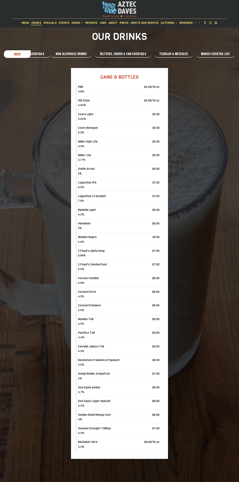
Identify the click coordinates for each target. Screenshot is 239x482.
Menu (25, 23)
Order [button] (77, 23)
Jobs (103, 23)
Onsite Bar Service (145, 23)
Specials (50, 23)
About (113, 23)
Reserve (91, 23)
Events (64, 23)
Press (124, 23)
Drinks (36, 23)
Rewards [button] (187, 23)
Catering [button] (169, 23)
